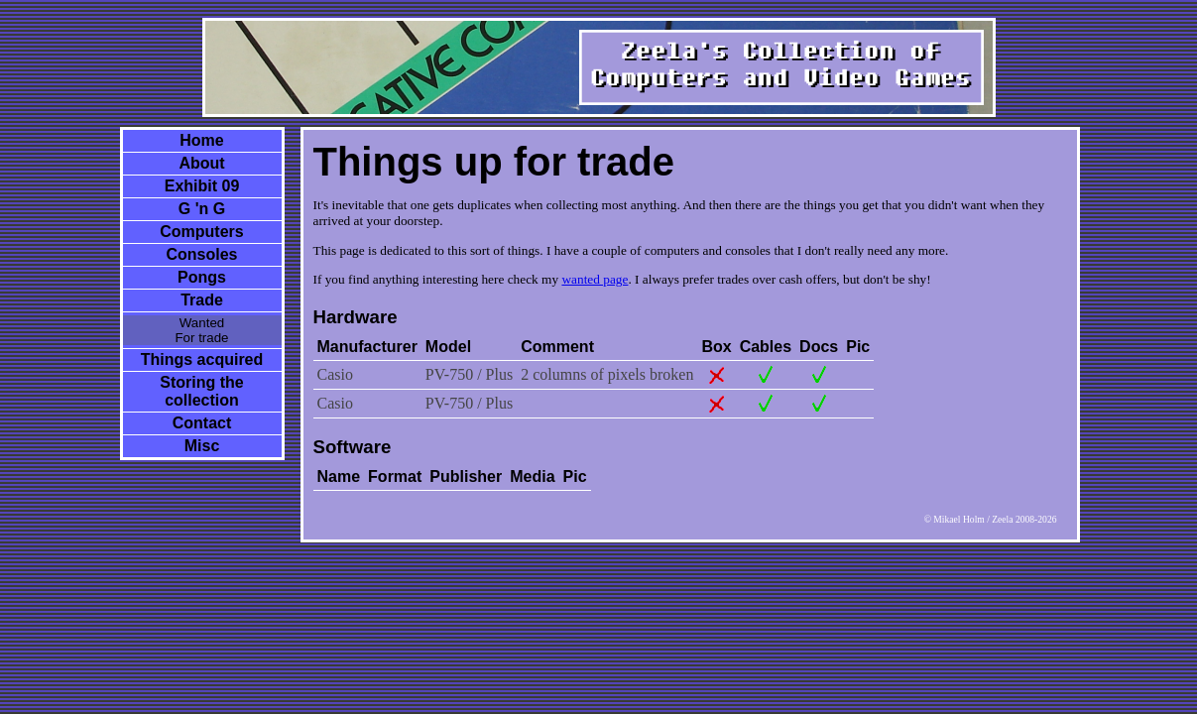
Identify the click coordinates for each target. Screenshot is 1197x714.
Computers (201, 231)
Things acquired (202, 359)
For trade (201, 337)
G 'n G (202, 208)
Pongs (202, 277)
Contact (202, 423)
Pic (858, 346)
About (201, 163)
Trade (201, 300)
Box (716, 346)
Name (339, 476)
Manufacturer (367, 346)
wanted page (594, 279)
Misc (202, 445)
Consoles (201, 254)
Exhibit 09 (202, 186)
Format (394, 476)
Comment (557, 346)
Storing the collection (201, 391)
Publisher (465, 476)
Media (532, 476)
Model (448, 346)
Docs (818, 346)
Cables (765, 346)
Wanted (202, 322)
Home (201, 140)
